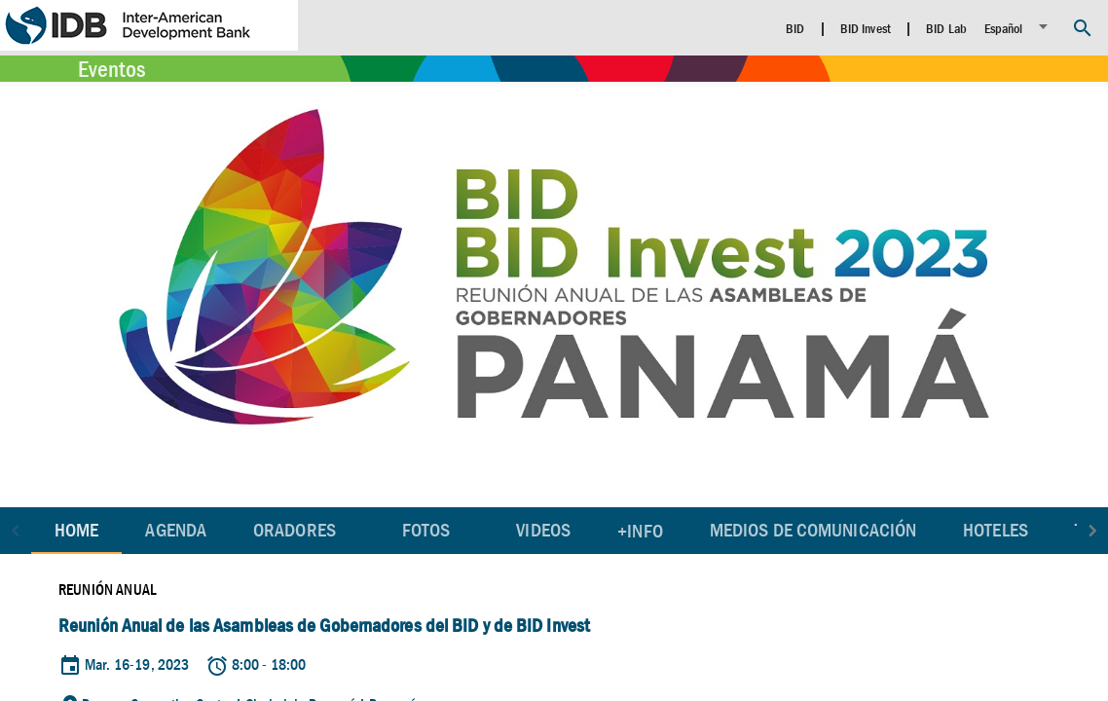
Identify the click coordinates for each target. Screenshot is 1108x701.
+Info (640, 531)
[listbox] (1018, 27)
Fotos (426, 530)
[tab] (176, 530)
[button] (15, 530)
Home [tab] (76, 530)
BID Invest (865, 28)
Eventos (111, 69)
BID (795, 28)
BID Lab (946, 28)
